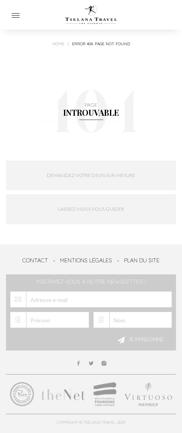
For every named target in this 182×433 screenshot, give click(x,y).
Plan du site (142, 260)
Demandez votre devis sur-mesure (91, 175)
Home (58, 44)
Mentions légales (86, 260)
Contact (35, 260)
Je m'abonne (139, 340)
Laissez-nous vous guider (91, 209)
